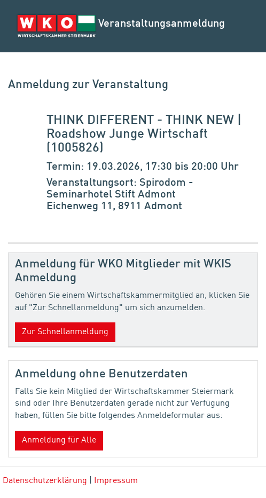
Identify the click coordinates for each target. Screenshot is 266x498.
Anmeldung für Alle (59, 440)
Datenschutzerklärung (45, 481)
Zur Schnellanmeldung (65, 332)
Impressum (116, 481)
